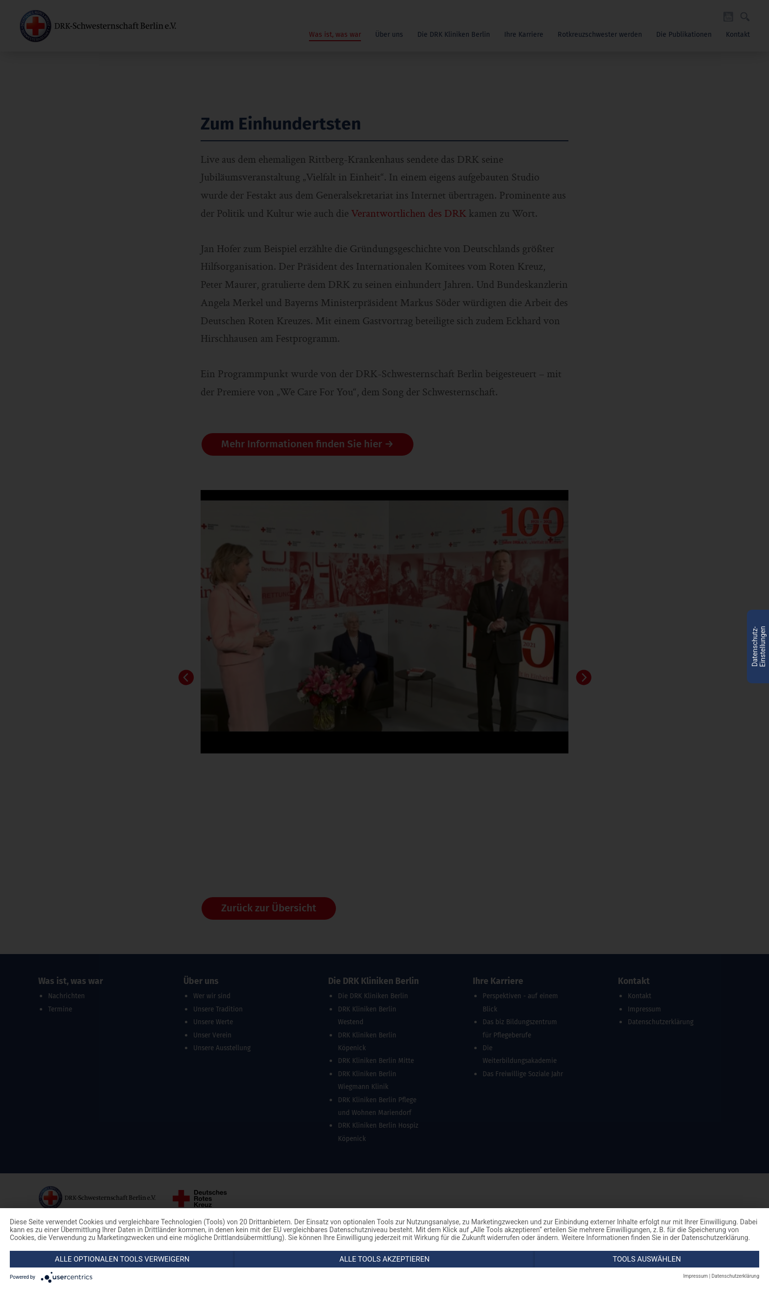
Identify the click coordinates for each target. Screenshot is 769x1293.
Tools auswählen (647, 1259)
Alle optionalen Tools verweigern (122, 1259)
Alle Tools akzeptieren (384, 1259)
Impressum (695, 1276)
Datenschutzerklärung (735, 1276)
